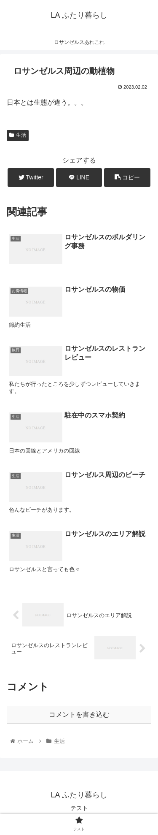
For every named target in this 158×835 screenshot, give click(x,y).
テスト (79, 808)
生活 (17, 135)
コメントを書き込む (79, 714)
